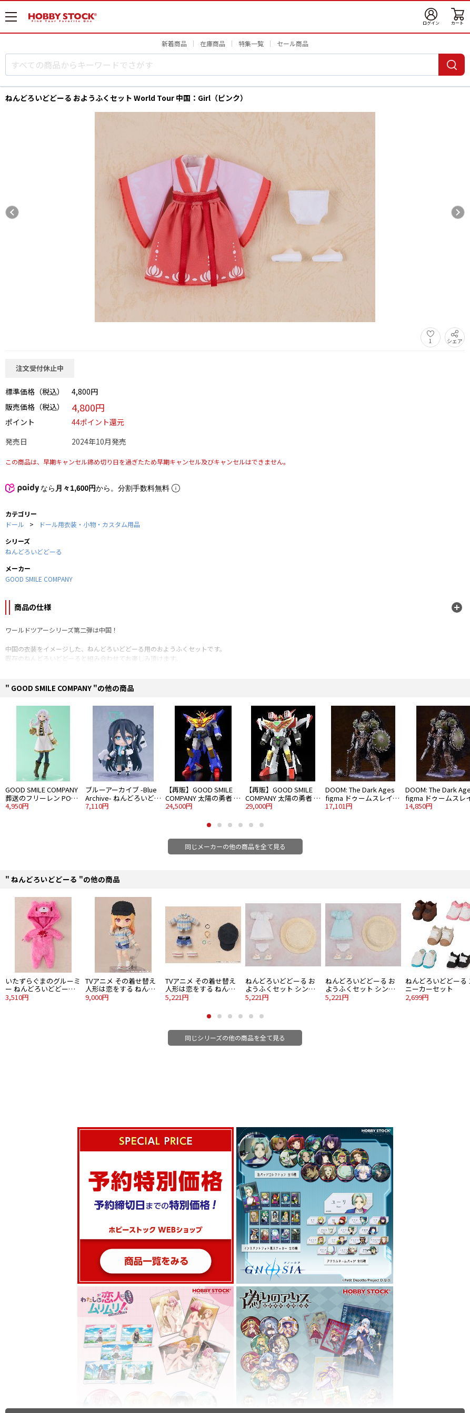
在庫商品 (212, 43)
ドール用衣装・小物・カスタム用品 (89, 524)
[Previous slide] (12, 212)
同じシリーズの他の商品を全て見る (235, 1037)
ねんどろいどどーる (33, 551)
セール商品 (292, 43)
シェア (455, 341)
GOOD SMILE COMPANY (39, 578)
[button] (209, 825)
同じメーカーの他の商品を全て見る (235, 846)
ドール (14, 524)
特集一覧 (251, 43)
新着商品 (174, 43)
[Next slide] (458, 212)
